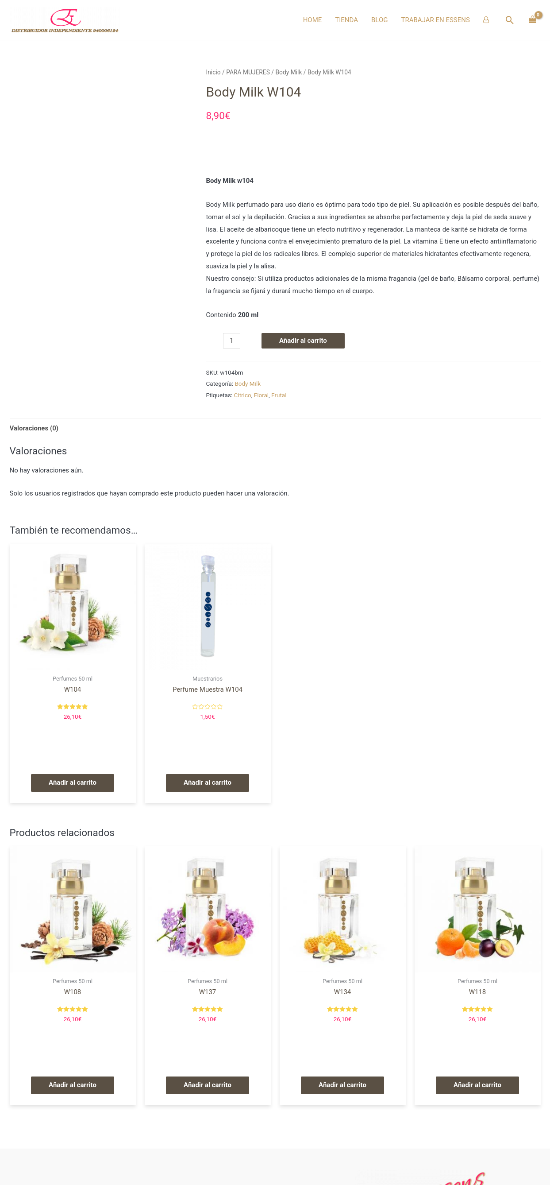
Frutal (278, 395)
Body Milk (288, 72)
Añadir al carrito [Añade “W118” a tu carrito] (477, 1085)
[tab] (34, 428)
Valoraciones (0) (34, 428)
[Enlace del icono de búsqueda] (509, 20)
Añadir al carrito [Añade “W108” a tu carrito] (72, 1085)
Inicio (213, 72)
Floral (261, 395)
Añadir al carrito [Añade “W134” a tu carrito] (342, 1085)
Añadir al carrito (303, 341)
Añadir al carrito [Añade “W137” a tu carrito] (207, 1085)
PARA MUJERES (248, 72)
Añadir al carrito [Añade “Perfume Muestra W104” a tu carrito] (207, 782)
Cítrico (242, 395)
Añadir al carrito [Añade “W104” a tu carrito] (72, 782)
